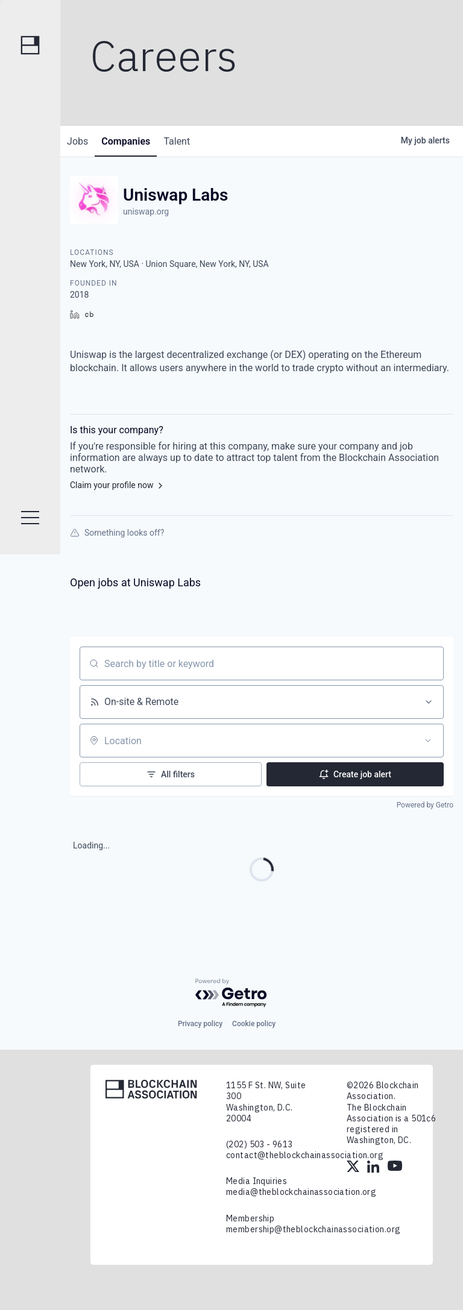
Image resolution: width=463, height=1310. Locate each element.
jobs (80, 141)
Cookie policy (254, 1024)
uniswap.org (146, 211)
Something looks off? (117, 532)
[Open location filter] (428, 740)
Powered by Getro (425, 805)
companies (134, 141)
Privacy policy (200, 1024)
